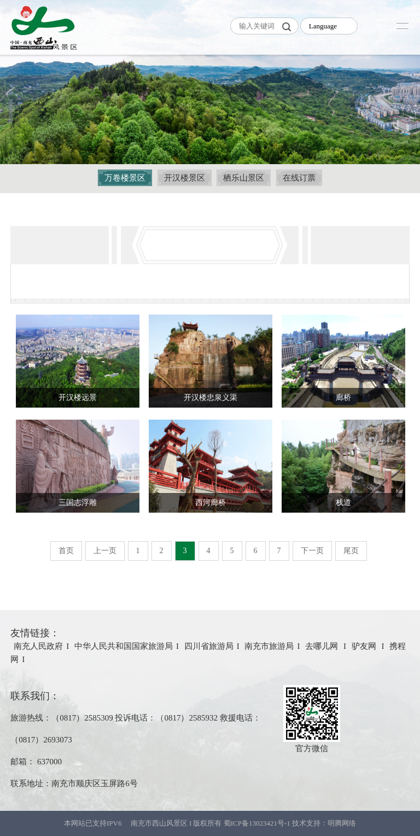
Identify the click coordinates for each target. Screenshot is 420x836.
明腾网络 (342, 823)
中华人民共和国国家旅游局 (123, 646)
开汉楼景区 (184, 177)
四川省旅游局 (209, 646)
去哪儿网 (322, 646)
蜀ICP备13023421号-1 (258, 823)
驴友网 (365, 646)
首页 (66, 551)
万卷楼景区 (124, 177)
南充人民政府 (38, 646)
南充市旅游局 (269, 646)
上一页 (105, 551)
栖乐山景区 (243, 177)
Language (323, 26)
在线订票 (299, 177)
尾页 (351, 551)
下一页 (312, 551)
